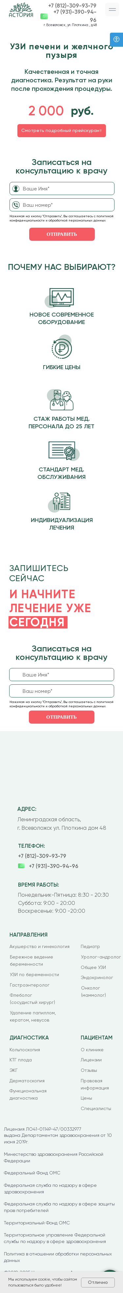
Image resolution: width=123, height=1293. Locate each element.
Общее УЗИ (93, 967)
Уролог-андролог (101, 956)
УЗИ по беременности (34, 974)
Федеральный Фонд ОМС (32, 1172)
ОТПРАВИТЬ (62, 234)
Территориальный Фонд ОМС (37, 1222)
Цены (86, 1098)
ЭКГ (14, 1070)
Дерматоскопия (27, 1080)
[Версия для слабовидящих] (116, 40)
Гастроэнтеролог (30, 985)
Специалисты (96, 1108)
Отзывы (89, 1070)
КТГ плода (21, 1059)
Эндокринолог (97, 977)
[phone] (62, 204)
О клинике (92, 1049)
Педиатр (90, 946)
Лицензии (91, 1059)
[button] (112, 9)
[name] (62, 188)
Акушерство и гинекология (40, 946)
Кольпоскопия (25, 1049)
